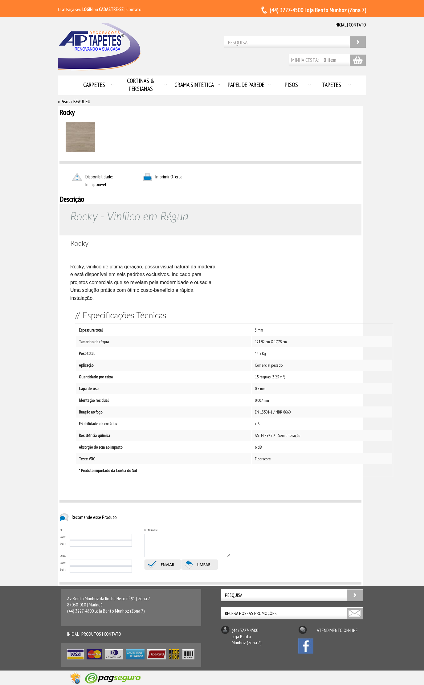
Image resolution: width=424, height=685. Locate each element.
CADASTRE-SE (111, 9)
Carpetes (94, 85)
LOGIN (87, 9)
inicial (340, 25)
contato (357, 25)
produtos (91, 634)
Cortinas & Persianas (141, 85)
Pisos (291, 85)
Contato (133, 9)
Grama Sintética (194, 85)
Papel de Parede (246, 85)
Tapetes (331, 85)
